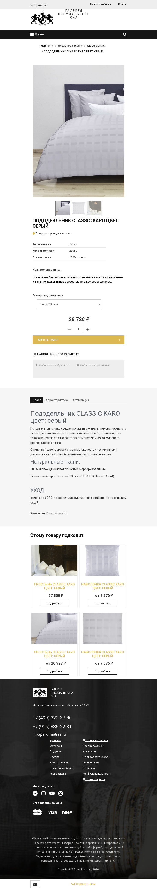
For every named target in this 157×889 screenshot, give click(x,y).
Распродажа (58, 773)
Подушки (56, 751)
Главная (45, 45)
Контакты (89, 751)
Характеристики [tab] (57, 400)
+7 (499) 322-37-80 (52, 718)
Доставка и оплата (95, 740)
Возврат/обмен (93, 745)
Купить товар (79, 339)
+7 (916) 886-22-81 (52, 726)
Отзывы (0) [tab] (81, 400)
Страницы (39, 5)
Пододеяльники (94, 45)
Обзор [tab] (37, 400)
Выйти (122, 4)
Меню (37, 34)
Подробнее (54, 603)
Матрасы (56, 745)
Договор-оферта (94, 779)
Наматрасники (59, 762)
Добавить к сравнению (93, 365)
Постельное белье (67, 45)
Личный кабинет (100, 4)
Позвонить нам (83, 884)
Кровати (55, 740)
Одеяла (54, 757)
